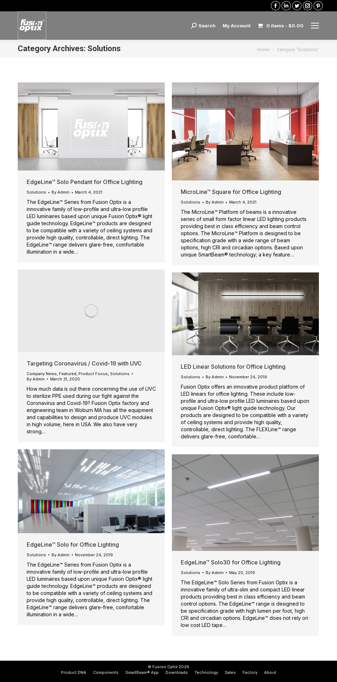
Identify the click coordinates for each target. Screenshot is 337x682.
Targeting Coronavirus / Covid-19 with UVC (84, 363)
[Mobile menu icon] (315, 25)
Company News (42, 373)
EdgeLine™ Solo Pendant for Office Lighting (84, 181)
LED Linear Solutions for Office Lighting (233, 366)
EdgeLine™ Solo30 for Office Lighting (231, 562)
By (60, 192)
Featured (67, 373)
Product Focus (93, 373)
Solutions (36, 192)
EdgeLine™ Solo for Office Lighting (73, 544)
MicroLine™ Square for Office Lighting (231, 191)
